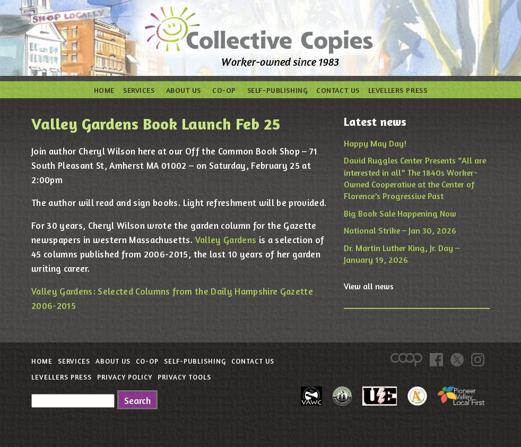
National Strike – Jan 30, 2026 (400, 230)
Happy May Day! (375, 143)
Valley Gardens (226, 239)
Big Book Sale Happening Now (400, 213)
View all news (369, 286)
